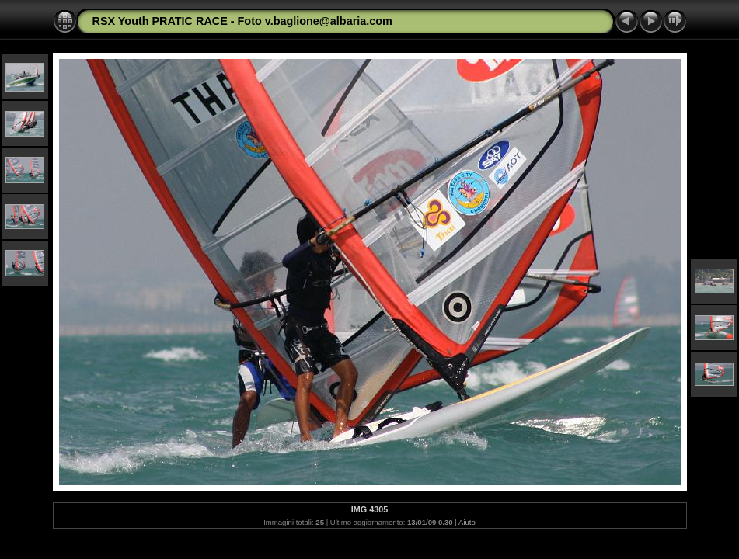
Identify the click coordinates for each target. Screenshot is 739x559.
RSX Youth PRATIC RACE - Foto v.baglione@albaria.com (242, 21)
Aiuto (467, 522)
